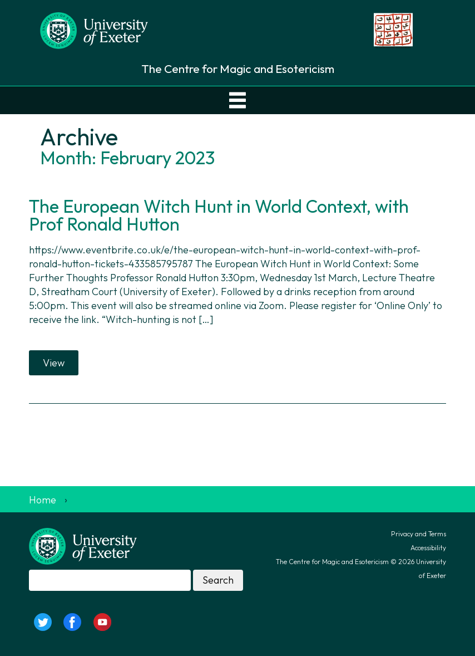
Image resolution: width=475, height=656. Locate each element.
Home (42, 499)
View (54, 362)
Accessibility (428, 548)
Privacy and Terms (418, 534)
